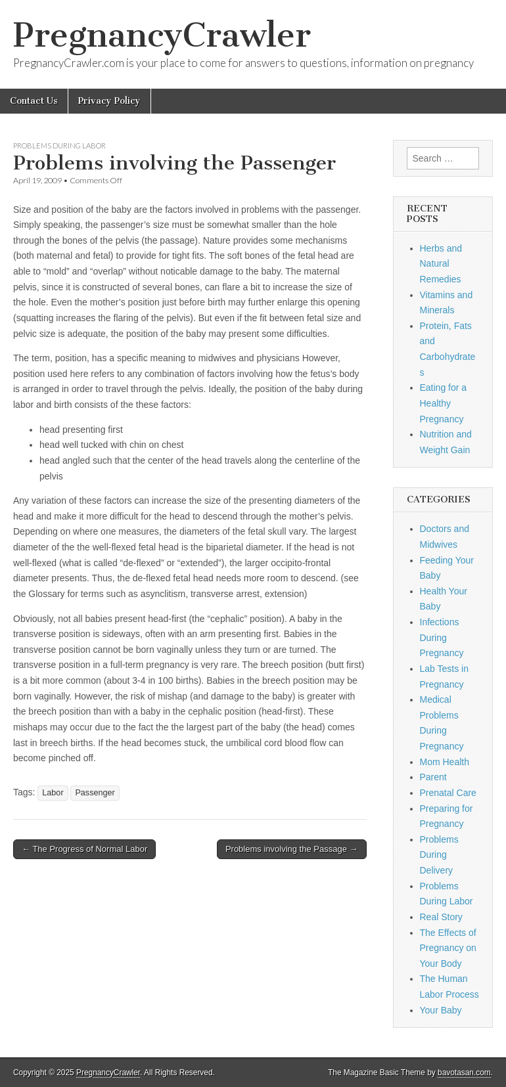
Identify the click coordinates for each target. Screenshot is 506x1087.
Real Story (441, 917)
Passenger (94, 792)
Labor (52, 792)
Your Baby (441, 1010)
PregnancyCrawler (162, 35)
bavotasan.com (464, 1072)
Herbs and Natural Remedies (441, 263)
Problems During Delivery (439, 855)
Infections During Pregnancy (442, 637)
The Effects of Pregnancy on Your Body (448, 948)
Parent (433, 777)
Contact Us (34, 100)
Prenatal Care (448, 793)
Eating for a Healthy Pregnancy (443, 403)
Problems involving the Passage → (291, 849)
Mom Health (444, 762)
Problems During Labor (59, 145)
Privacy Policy (109, 100)
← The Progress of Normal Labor (84, 849)
